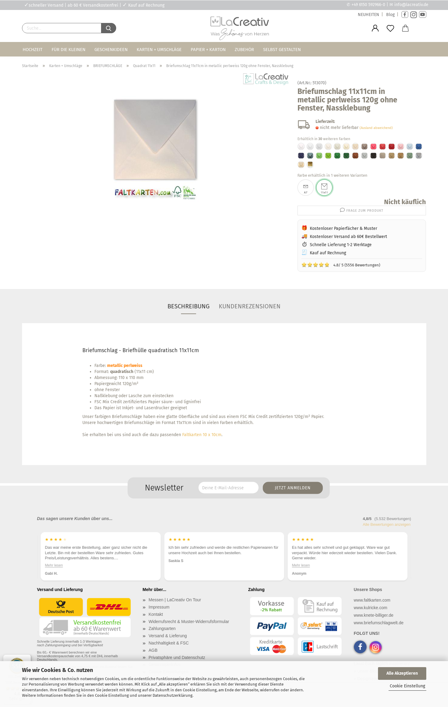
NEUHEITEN (368, 14)
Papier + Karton (208, 49)
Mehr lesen (54, 565)
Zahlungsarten (162, 628)
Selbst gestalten (282, 49)
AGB (153, 650)
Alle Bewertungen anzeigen (387, 524)
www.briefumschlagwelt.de (379, 622)
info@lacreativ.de (411, 4)
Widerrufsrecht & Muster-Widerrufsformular (189, 621)
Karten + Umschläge (159, 49)
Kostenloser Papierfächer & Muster (343, 228)
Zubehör (244, 49)
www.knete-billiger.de (374, 615)
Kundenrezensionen (250, 306)
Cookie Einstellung (407, 686)
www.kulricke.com (370, 607)
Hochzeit (33, 49)
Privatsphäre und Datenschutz (177, 657)
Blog (390, 14)
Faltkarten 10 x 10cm (201, 434)
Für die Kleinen (68, 49)
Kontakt (156, 614)
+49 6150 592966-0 (368, 4)
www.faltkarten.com (372, 600)
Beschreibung (188, 306)
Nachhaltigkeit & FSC (169, 643)
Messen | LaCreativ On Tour (175, 599)
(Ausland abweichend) (376, 128)
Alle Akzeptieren (402, 673)
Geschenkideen (111, 49)
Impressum (159, 607)
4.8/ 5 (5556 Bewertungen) (340, 264)
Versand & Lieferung (168, 635)
